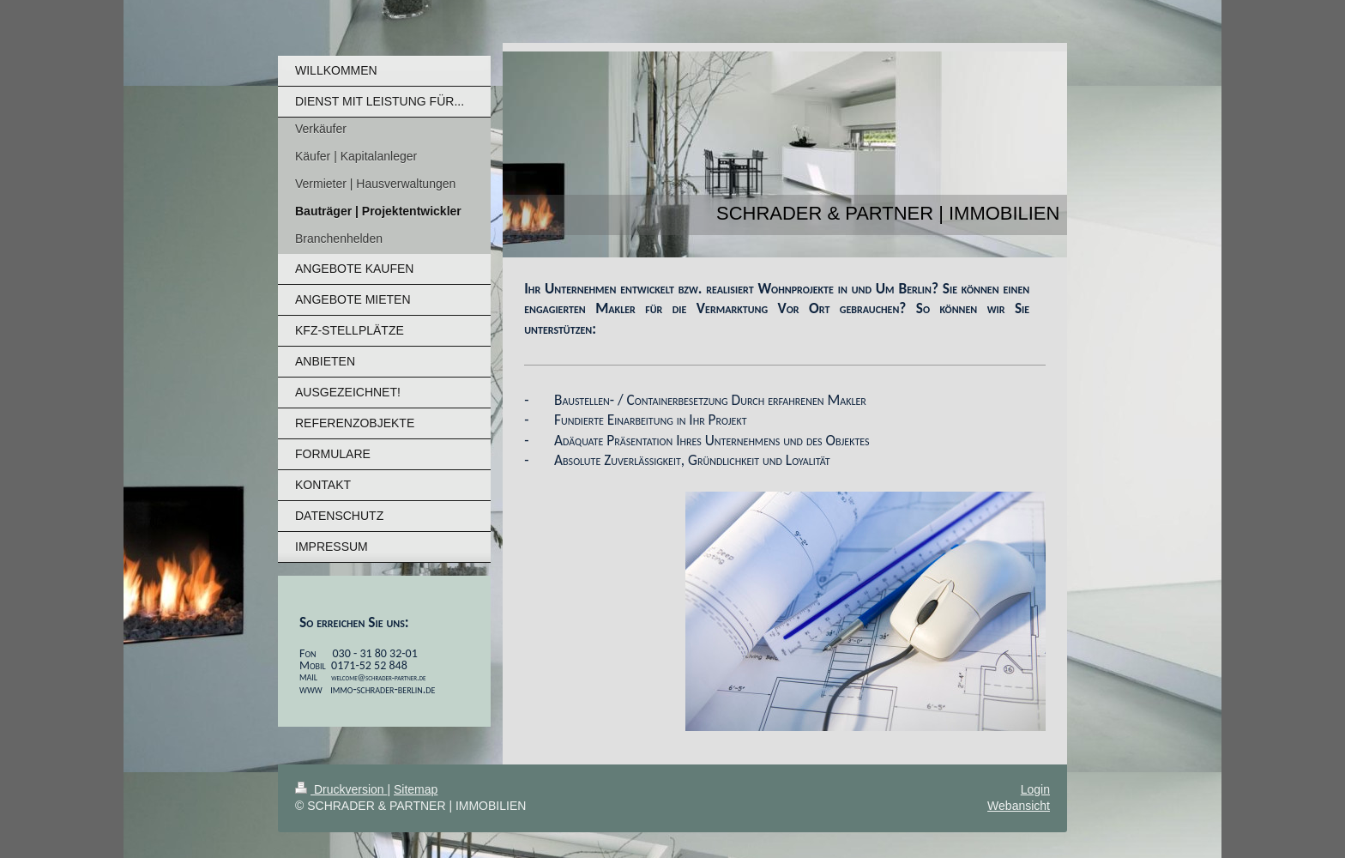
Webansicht (1018, 806)
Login (1035, 789)
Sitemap (415, 789)
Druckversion (341, 789)
